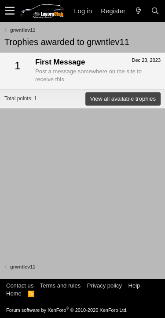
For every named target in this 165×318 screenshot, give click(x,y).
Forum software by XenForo (67, 310)
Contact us (19, 285)
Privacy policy (104, 285)
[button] (10, 11)
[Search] (155, 11)
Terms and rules (60, 285)
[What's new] (138, 11)
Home (14, 293)
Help (134, 285)
